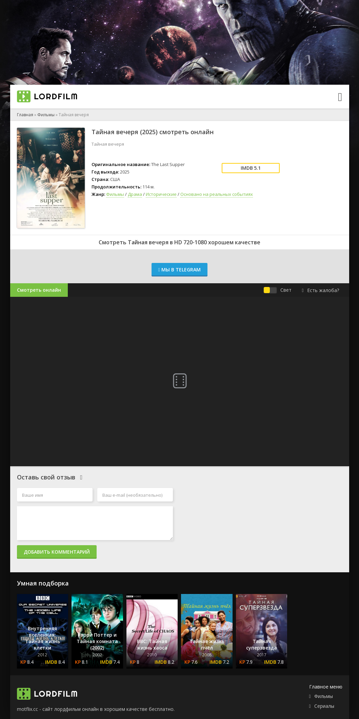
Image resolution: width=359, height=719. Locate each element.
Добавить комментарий (57, 552)
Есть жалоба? (320, 290)
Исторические (161, 194)
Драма (135, 194)
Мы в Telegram (179, 269)
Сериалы (324, 706)
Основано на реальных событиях (216, 194)
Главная (25, 115)
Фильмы (46, 115)
